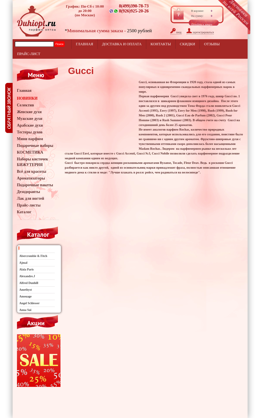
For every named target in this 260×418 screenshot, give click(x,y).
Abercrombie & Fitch (33, 256)
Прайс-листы (29, 205)
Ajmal (23, 262)
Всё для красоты (31, 171)
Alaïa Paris (26, 269)
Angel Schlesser (29, 303)
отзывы (212, 44)
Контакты (161, 44)
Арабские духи (30, 125)
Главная (84, 44)
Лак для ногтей (30, 198)
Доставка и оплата (122, 44)
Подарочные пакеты (35, 185)
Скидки (187, 44)
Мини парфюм (30, 139)
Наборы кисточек (32, 159)
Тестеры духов (30, 132)
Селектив (25, 105)
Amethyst (25, 289)
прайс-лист (28, 54)
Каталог (24, 212)
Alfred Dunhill (28, 283)
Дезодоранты (28, 192)
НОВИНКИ (27, 98)
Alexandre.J (27, 276)
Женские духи (29, 112)
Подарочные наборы (35, 145)
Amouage (25, 296)
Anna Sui (25, 310)
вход (175, 32)
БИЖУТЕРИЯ (30, 165)
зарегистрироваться (200, 32)
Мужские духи (29, 118)
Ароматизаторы (31, 178)
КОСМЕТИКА (30, 152)
